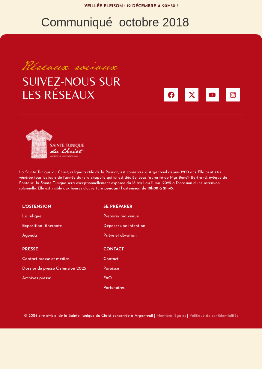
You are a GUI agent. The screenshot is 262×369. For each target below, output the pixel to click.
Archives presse (36, 280)
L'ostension (36, 208)
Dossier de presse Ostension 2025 (54, 270)
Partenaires (114, 289)
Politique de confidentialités (213, 317)
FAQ (107, 280)
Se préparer (117, 208)
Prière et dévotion (120, 237)
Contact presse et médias (46, 261)
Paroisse (111, 270)
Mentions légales (171, 317)
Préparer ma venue (121, 218)
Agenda (29, 237)
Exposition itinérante (42, 227)
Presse (30, 251)
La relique (31, 218)
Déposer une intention (124, 227)
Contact (113, 251)
